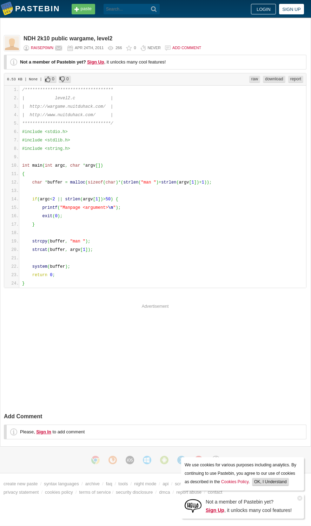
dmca (164, 492)
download (274, 78)
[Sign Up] (193, 505)
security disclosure (134, 492)
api (165, 483)
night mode (145, 483)
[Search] (154, 9)
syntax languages (61, 483)
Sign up (291, 9)
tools (123, 483)
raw (254, 78)
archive (92, 483)
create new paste (21, 483)
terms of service (95, 492)
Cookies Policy (235, 481)
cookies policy (59, 492)
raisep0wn (42, 48)
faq (109, 483)
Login (264, 9)
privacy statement (21, 492)
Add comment (186, 48)
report (295, 78)
